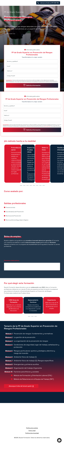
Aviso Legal (32, 430)
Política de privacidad (32, 433)
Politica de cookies (32, 428)
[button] (59, 440)
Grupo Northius (9, 80)
